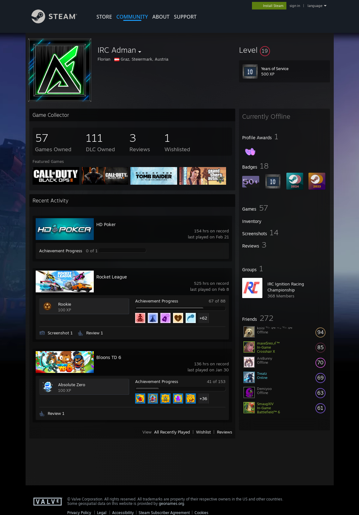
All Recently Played (172, 431)
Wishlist (203, 431)
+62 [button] (203, 317)
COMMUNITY (132, 16)
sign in (295, 5)
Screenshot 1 (60, 332)
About (161, 16)
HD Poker (106, 224)
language (315, 5)
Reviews (224, 431)
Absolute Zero (71, 384)
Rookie (64, 304)
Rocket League (111, 276)
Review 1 (94, 332)
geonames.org (171, 503)
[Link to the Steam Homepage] (59, 21)
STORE (104, 16)
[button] (284, 50)
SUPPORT (185, 16)
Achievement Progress (60, 250)
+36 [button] (203, 398)
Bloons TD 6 (108, 357)
